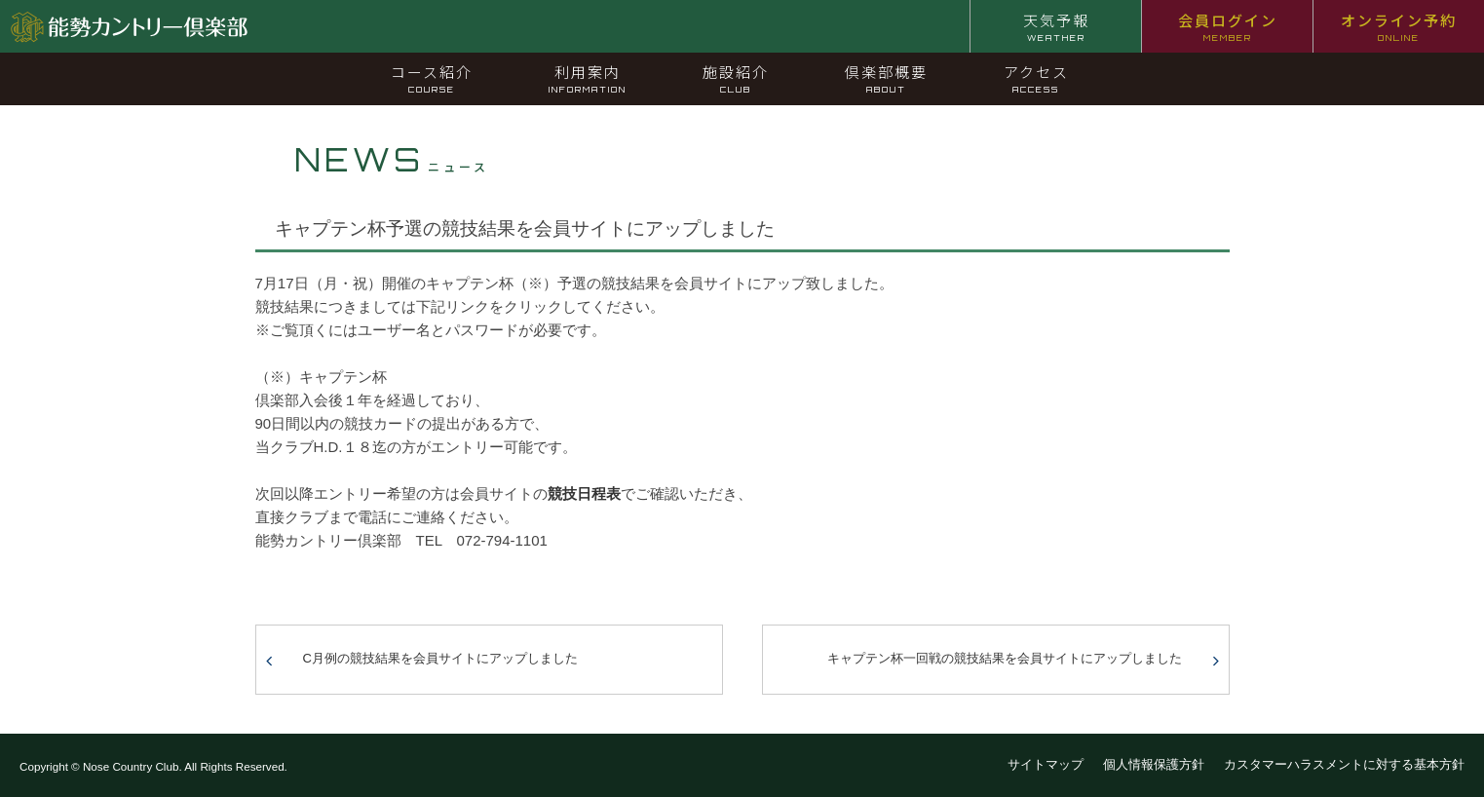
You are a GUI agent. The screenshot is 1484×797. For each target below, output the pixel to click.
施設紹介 (736, 78)
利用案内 (588, 78)
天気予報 (1056, 26)
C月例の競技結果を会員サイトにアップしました (440, 658)
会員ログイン (1227, 26)
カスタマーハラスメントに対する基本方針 (1344, 764)
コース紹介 (432, 78)
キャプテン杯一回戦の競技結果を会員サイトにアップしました (1004, 658)
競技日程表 (584, 493)
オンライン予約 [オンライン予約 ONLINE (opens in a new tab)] (1399, 26)
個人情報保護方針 (1153, 764)
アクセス (1036, 78)
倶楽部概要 (886, 78)
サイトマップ (1046, 764)
